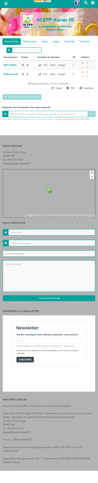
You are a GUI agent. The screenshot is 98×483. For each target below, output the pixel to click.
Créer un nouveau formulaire (22, 97)
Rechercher (30, 41)
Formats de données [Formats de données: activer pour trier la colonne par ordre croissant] (48, 57)
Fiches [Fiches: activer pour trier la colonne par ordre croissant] (24, 57)
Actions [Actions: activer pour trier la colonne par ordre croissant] (85, 57)
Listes (56, 41)
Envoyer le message (49, 298)
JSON (52, 65)
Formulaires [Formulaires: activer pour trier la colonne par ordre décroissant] (10, 57)
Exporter (84, 41)
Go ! (92, 113)
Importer (69, 41)
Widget (61, 65)
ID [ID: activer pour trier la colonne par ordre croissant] (74, 57)
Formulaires (12, 41)
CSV (45, 65)
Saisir (44, 41)
